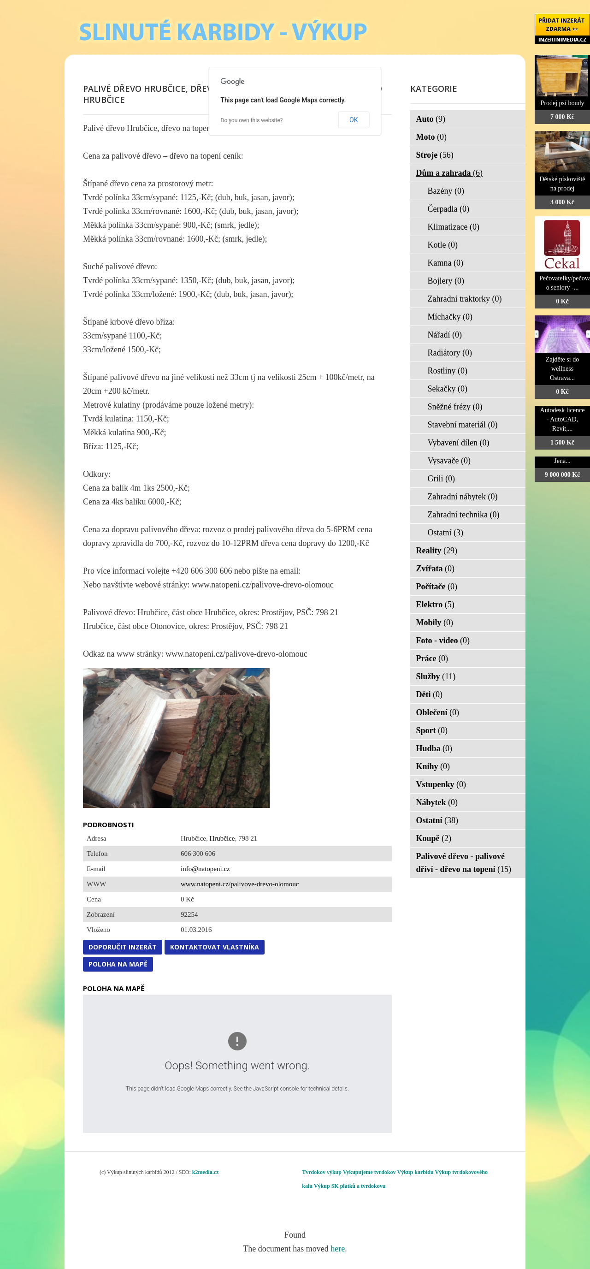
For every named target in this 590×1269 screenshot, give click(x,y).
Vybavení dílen (459, 442)
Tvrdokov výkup (322, 1172)
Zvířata (435, 568)
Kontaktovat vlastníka (214, 947)
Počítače (436, 586)
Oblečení (438, 712)
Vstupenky (441, 784)
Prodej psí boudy (562, 103)
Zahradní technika (464, 514)
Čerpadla (448, 208)
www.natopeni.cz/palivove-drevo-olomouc (240, 884)
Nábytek (437, 802)
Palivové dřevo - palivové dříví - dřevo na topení (464, 863)
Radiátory (450, 352)
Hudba (434, 748)
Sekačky (447, 388)
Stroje (435, 155)
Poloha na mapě (118, 964)
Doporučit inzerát (122, 947)
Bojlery (446, 280)
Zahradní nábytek (463, 496)
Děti (429, 694)
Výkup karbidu (415, 1172)
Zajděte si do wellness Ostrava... (562, 368)
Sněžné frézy (455, 406)
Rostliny (448, 370)
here (337, 1248)
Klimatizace (453, 226)
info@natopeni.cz (205, 868)
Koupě (434, 838)
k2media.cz (205, 1172)
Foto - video (443, 640)
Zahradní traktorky (465, 298)
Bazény (446, 191)
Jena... (562, 460)
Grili (441, 478)
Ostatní (446, 532)
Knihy (433, 766)
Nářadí (445, 334)
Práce (432, 658)
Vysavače (449, 460)
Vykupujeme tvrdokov (369, 1172)
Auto (431, 119)
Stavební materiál (463, 424)
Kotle (443, 244)
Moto (431, 137)
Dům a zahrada (449, 173)
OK (353, 120)
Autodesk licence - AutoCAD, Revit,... (562, 419)
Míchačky (450, 316)
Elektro (435, 604)
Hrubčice (222, 838)
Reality (436, 550)
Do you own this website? (252, 120)
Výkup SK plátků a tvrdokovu (349, 1186)
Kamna (445, 262)
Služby (436, 676)
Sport (432, 730)
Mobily (435, 622)
